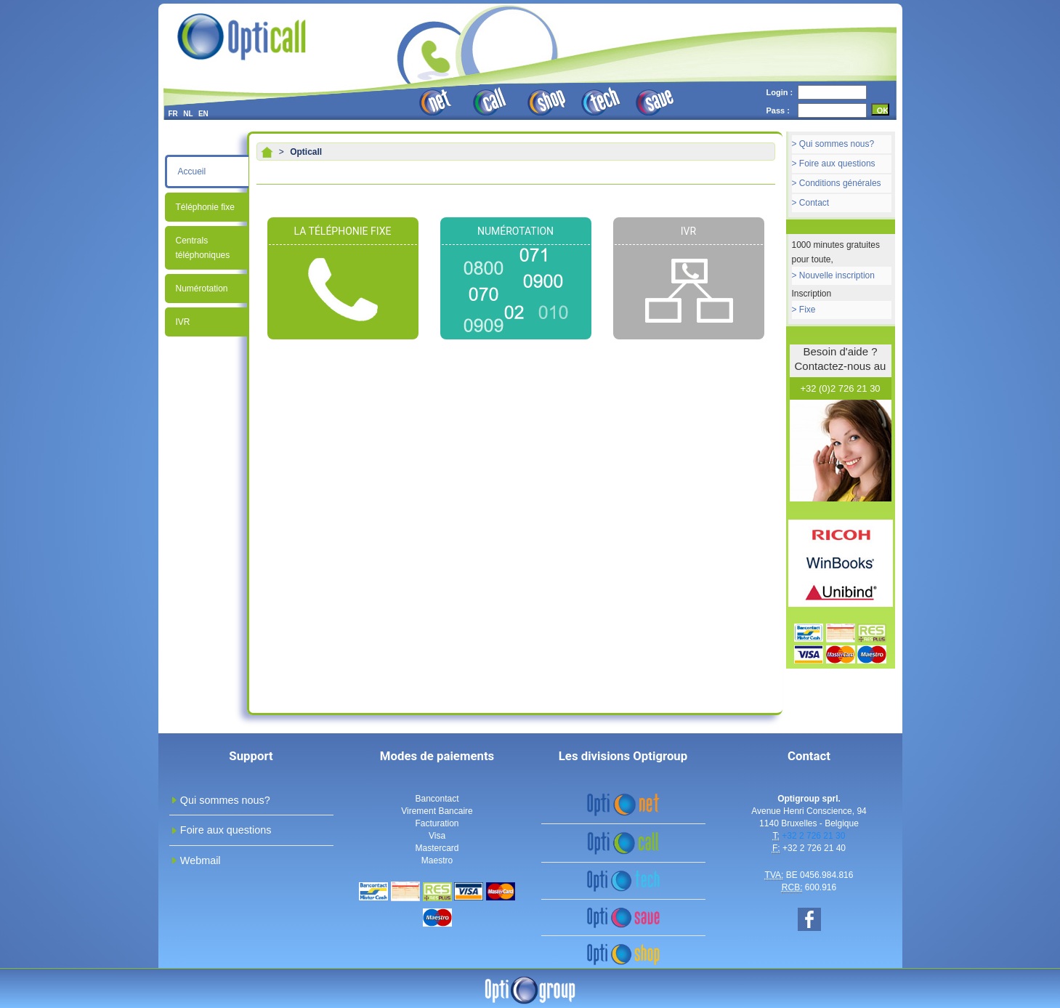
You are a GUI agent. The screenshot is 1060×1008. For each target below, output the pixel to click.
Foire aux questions (837, 163)
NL (188, 114)
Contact (814, 203)
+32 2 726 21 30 (813, 836)
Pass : (778, 110)
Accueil (192, 171)
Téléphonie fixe (205, 207)
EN (203, 114)
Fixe (807, 310)
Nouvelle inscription (837, 275)
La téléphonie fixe (343, 231)
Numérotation (202, 288)
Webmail (200, 860)
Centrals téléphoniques (203, 247)
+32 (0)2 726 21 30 (840, 388)
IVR (183, 322)
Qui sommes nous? (836, 144)
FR (173, 114)
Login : (779, 92)
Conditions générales (840, 183)
